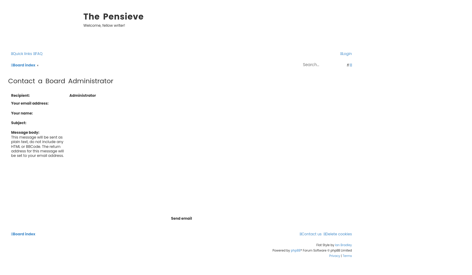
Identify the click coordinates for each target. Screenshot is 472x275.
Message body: (25, 132)
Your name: (22, 113)
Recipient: (20, 95)
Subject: (18, 122)
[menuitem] (37, 54)
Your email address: (29, 103)
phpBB (295, 250)
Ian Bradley (343, 245)
